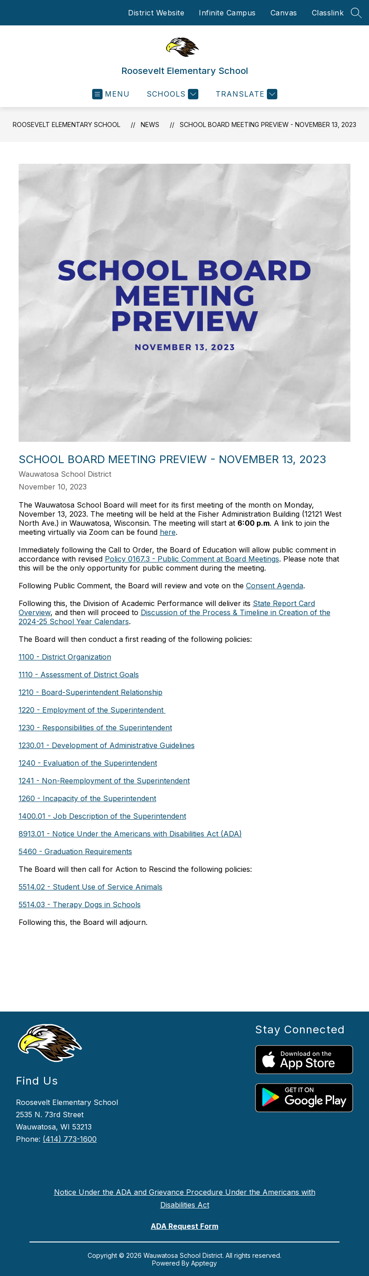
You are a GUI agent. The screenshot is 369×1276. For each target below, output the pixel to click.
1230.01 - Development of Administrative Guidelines (107, 745)
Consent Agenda (274, 585)
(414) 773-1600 (70, 1139)
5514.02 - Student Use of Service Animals (90, 886)
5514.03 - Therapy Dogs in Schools (80, 904)
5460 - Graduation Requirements (75, 851)
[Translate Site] (245, 94)
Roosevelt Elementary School (66, 124)
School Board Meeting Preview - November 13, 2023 (268, 124)
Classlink (328, 12)
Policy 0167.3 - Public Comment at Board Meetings (192, 558)
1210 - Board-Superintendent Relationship (90, 692)
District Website (156, 12)
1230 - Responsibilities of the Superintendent (95, 727)
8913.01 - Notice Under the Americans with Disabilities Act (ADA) (130, 833)
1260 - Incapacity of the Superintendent (87, 798)
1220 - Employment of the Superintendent (92, 709)
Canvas (284, 12)
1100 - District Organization (65, 656)
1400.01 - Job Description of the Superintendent (102, 816)
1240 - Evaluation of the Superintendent (88, 763)
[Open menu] (111, 94)
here (168, 532)
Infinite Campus (227, 12)
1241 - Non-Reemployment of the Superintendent (104, 780)
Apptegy (204, 1263)
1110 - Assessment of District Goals (79, 674)
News (150, 124)
